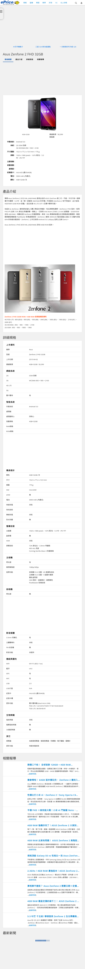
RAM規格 (9, 426)
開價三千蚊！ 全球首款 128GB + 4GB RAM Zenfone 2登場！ (49, 764)
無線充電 (9, 515)
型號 (8, 354)
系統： (12, 145)
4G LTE (9, 385)
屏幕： (12, 155)
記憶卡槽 (9, 698)
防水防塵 (9, 519)
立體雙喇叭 (10, 642)
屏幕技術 (9, 546)
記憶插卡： (11, 172)
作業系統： (11, 142)
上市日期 (9, 359)
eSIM (8, 495)
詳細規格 (29, 59)
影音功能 (9, 652)
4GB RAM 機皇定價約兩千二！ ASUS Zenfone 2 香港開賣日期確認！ (53, 901)
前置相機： (11, 165)
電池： (12, 176)
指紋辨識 (9, 720)
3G (7, 380)
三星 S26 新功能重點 (43, 47)
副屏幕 (8, 536)
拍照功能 (9, 572)
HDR (8, 541)
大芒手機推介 (18, 47)
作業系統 (9, 406)
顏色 (8, 475)
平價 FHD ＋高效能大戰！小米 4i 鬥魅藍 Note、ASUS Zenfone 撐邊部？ (51, 810)
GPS (7, 673)
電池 (8, 500)
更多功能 (9, 703)
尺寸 (8, 480)
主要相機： (11, 161)
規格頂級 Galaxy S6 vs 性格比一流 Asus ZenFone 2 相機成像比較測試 (53, 855)
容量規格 (9, 421)
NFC (7, 678)
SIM (7, 490)
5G (7, 390)
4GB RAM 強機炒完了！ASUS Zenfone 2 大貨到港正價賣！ (53, 825)
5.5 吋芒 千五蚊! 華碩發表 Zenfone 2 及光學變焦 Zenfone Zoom (52, 916)
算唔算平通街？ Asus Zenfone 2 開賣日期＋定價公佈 (53, 886)
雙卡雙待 (9, 395)
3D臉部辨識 (10, 730)
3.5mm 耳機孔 (11, 637)
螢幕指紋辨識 (11, 725)
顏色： (12, 180)
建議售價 (9, 364)
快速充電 (9, 505)
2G (7, 375)
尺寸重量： (11, 152)
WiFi (7, 663)
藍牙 (8, 668)
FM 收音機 (10, 647)
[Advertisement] (44, 78)
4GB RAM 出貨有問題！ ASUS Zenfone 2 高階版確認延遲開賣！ (53, 840)
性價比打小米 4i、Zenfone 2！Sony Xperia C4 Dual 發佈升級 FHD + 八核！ (51, 795)
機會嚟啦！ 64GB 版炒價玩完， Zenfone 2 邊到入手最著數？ (53, 780)
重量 (8, 485)
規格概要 (8, 59)
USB (7, 683)
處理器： (12, 169)
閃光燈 (8, 562)
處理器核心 (10, 416)
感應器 (8, 741)
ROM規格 (9, 431)
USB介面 (9, 688)
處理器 (8, 411)
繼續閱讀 (32, 774)
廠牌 (8, 349)
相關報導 (40, 59)
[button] (76, 3)
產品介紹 (18, 59)
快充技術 (9, 510)
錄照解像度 (10, 567)
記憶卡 (8, 693)
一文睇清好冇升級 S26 (68, 47)
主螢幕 (8, 531)
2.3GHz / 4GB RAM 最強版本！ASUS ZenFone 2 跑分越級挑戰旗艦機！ (52, 870)
